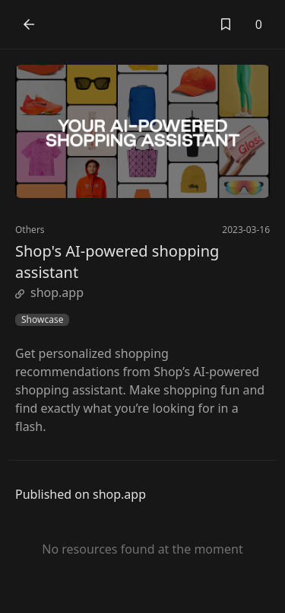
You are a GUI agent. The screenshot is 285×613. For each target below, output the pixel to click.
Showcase (42, 320)
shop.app (49, 292)
